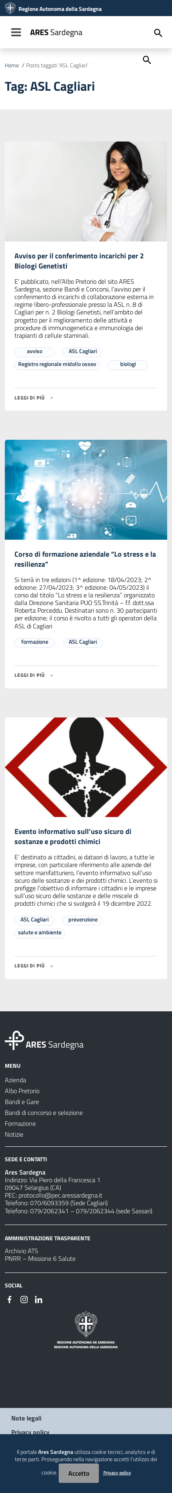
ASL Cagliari (83, 351)
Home (12, 65)
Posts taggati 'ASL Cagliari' (57, 65)
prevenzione (83, 919)
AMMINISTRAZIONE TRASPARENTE (47, 1237)
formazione (34, 641)
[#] (9, 1299)
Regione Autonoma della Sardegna (60, 9)
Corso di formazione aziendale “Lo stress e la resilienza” (85, 559)
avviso (34, 351)
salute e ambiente (39, 932)
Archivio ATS (21, 1251)
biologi (128, 364)
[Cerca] (146, 59)
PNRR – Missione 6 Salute (40, 1258)
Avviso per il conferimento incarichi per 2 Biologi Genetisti (79, 260)
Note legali (26, 1418)
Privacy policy (30, 1432)
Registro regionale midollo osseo (57, 364)
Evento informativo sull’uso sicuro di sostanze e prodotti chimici (72, 836)
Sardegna (56, 32)
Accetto (78, 1473)
